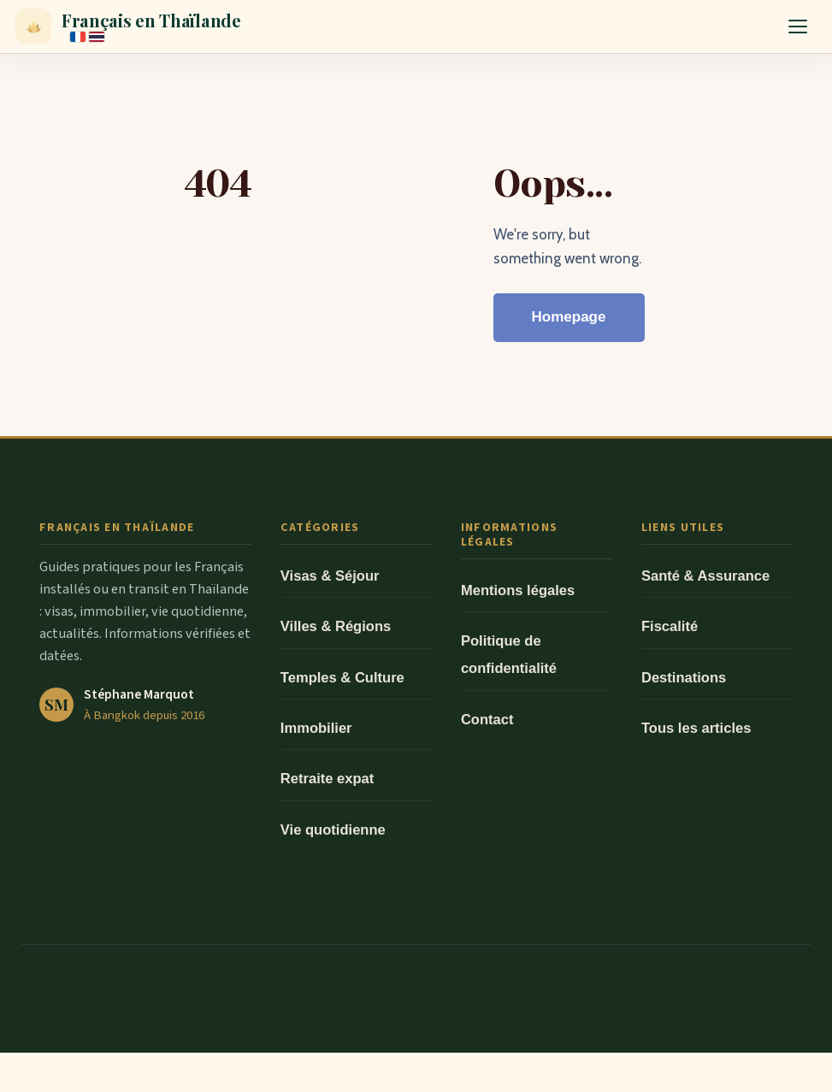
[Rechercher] (751, 26)
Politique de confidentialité (509, 654)
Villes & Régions (335, 626)
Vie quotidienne (333, 830)
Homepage (569, 317)
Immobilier (316, 728)
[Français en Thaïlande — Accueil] (128, 26)
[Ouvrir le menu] (798, 26)
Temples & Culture (342, 678)
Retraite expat (327, 778)
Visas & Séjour (330, 576)
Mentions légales (518, 590)
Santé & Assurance (705, 576)
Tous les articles (696, 728)
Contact (487, 719)
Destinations (683, 678)
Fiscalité (669, 626)
